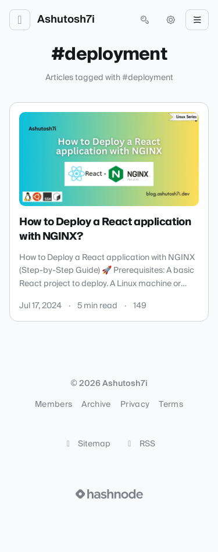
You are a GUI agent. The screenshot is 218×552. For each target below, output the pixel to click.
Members (53, 405)
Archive (95, 405)
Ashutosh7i (66, 20)
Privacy (134, 405)
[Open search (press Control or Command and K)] (144, 19)
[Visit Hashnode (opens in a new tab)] (109, 494)
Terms (171, 405)
